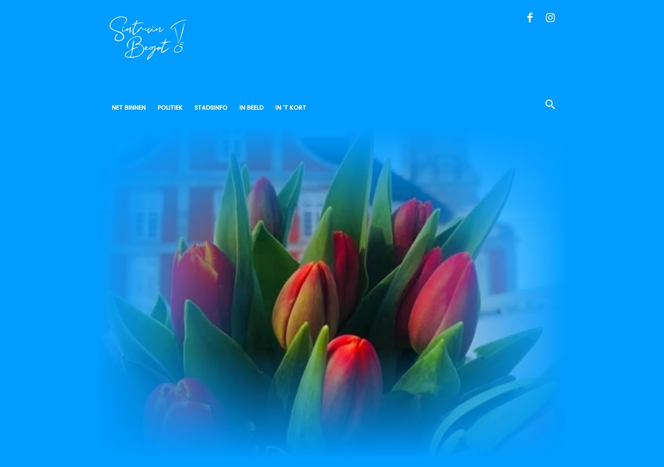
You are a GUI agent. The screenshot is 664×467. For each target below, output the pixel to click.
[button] (509, 105)
